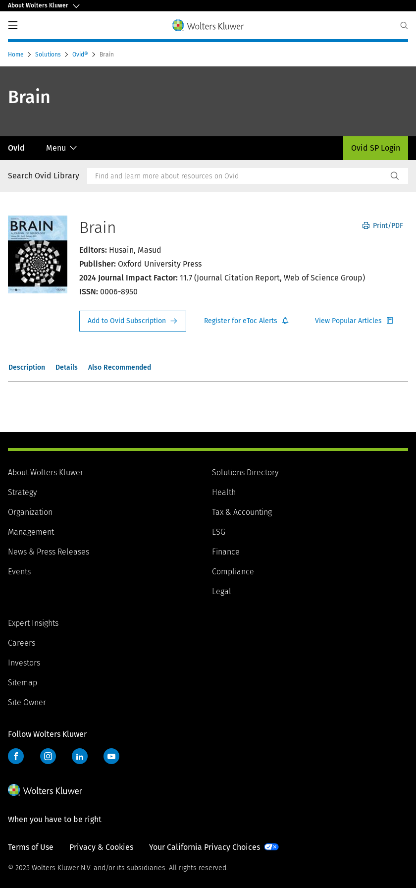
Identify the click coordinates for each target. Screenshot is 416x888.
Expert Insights (33, 623)
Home (16, 54)
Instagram (48, 756)
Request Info (133, 321)
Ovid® (81, 54)
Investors (24, 662)
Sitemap (22, 682)
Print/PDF (383, 226)
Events (19, 571)
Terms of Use (30, 847)
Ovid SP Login (375, 148)
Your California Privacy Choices (204, 847)
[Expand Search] (404, 25)
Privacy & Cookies (101, 847)
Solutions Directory (245, 472)
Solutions (48, 54)
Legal (221, 591)
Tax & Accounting (242, 512)
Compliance (233, 571)
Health (224, 492)
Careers (21, 643)
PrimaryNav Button (13, 25)
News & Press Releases (48, 551)
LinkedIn (80, 756)
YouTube (111, 756)
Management (31, 532)
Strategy (22, 492)
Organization (30, 512)
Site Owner (27, 702)
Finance (226, 551)
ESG (218, 532)
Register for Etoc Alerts (246, 321)
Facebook (16, 756)
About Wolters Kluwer (45, 472)
